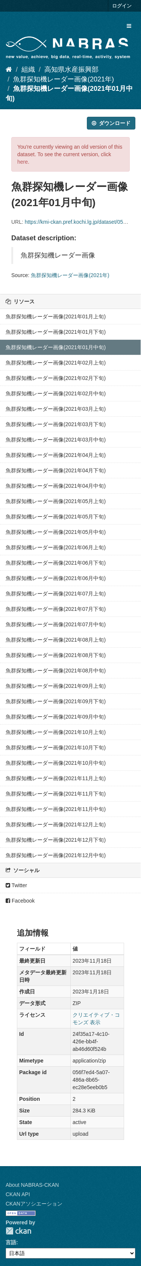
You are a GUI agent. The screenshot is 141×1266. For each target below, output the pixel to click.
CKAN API (18, 1194)
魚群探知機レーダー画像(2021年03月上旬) (56, 409)
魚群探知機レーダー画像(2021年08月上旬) (56, 640)
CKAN (18, 1231)
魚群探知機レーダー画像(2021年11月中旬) (56, 809)
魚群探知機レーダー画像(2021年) (63, 79)
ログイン (122, 6)
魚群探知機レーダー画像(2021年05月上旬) (56, 501)
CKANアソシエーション (34, 1204)
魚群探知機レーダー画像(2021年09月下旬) (56, 701)
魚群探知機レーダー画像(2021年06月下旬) (56, 563)
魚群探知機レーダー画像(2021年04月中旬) (56, 486)
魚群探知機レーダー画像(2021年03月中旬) (56, 440)
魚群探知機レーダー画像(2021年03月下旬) (56, 424)
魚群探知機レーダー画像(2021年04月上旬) (56, 455)
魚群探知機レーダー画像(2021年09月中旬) (56, 717)
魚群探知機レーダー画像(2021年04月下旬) (56, 470)
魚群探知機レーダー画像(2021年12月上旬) (56, 824)
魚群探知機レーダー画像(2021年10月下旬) (56, 748)
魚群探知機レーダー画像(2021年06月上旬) (56, 547)
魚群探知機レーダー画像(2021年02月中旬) (56, 393)
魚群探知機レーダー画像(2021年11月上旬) (56, 778)
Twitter (16, 885)
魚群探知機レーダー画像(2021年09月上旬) (56, 686)
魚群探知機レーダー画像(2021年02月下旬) (56, 378)
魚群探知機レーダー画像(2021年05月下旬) (56, 517)
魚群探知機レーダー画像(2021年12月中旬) (56, 855)
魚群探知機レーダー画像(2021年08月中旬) (56, 671)
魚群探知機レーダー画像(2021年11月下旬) (56, 794)
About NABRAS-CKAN (32, 1185)
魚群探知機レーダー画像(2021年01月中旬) (56, 347)
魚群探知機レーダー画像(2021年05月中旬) (56, 532)
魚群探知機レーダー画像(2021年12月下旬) (56, 840)
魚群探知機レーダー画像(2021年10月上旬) (56, 732)
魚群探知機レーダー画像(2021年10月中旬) (56, 763)
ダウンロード (111, 123)
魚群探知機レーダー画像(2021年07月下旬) (56, 609)
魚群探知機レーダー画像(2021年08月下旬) (56, 655)
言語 (11, 1242)
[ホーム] (9, 69)
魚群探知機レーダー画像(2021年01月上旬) (56, 316)
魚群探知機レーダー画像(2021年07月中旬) (56, 624)
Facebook (20, 901)
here (22, 162)
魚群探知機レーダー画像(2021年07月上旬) (56, 594)
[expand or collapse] (129, 25)
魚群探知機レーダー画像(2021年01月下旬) (56, 332)
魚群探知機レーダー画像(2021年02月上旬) (56, 363)
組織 (28, 69)
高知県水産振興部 (71, 69)
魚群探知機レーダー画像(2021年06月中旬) (56, 578)
